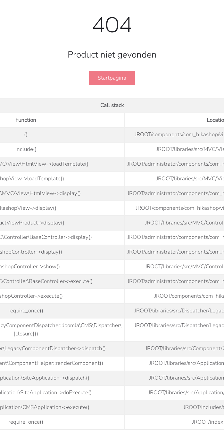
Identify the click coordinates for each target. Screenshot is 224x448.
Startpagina (112, 78)
